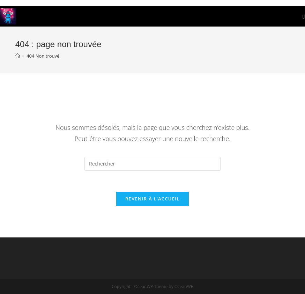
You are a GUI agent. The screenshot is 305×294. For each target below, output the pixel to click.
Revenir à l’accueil (152, 199)
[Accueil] (17, 56)
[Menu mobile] (304, 16)
